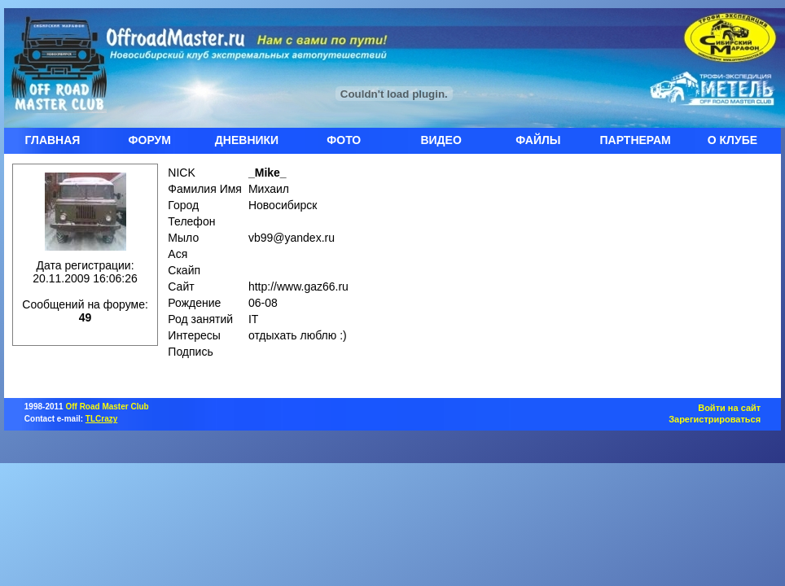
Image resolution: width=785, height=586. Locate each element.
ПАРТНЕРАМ (635, 139)
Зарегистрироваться (715, 419)
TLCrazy (101, 418)
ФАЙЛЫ (537, 139)
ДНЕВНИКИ (246, 139)
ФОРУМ (150, 139)
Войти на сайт (729, 408)
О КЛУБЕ (732, 139)
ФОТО (344, 139)
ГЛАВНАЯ (52, 139)
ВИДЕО (440, 139)
